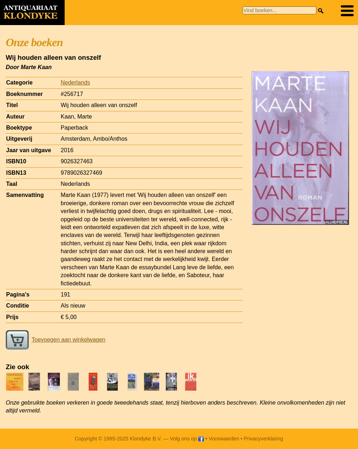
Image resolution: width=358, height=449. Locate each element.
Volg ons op (187, 438)
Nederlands (75, 82)
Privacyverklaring (263, 438)
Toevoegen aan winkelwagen (55, 340)
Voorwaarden (224, 438)
